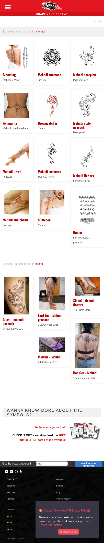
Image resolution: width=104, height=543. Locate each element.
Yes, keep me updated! (88, 464)
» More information (50, 524)
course (9, 529)
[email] (52, 463)
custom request (63, 498)
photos (59, 485)
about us (10, 485)
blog (58, 492)
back (98, 21)
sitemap (10, 498)
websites (10, 492)
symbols (10, 509)
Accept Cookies (69, 532)
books (9, 522)
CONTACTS (12, 479)
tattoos (59, 479)
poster (9, 516)
